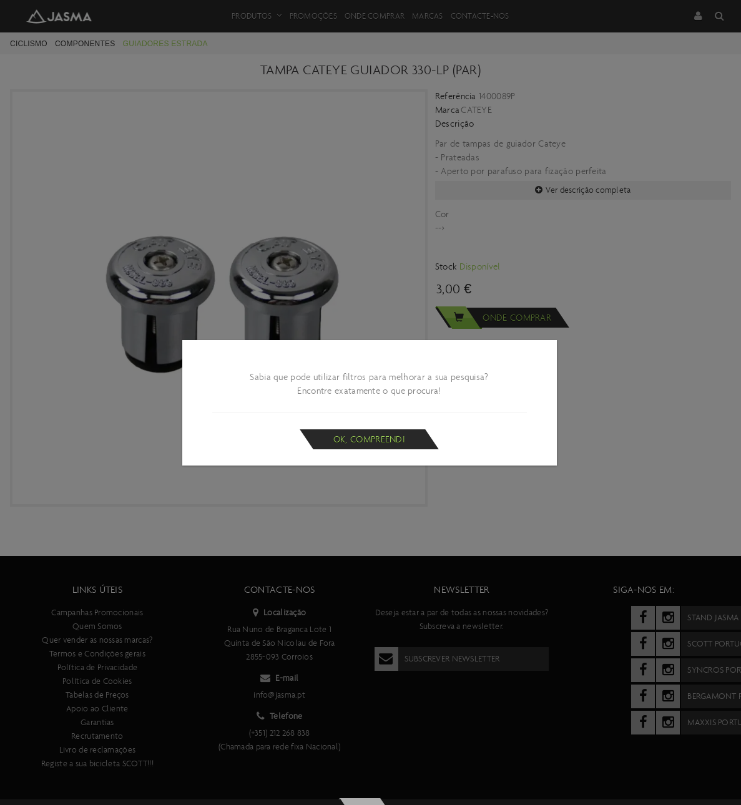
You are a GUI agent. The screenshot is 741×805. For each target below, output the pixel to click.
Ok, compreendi (369, 439)
